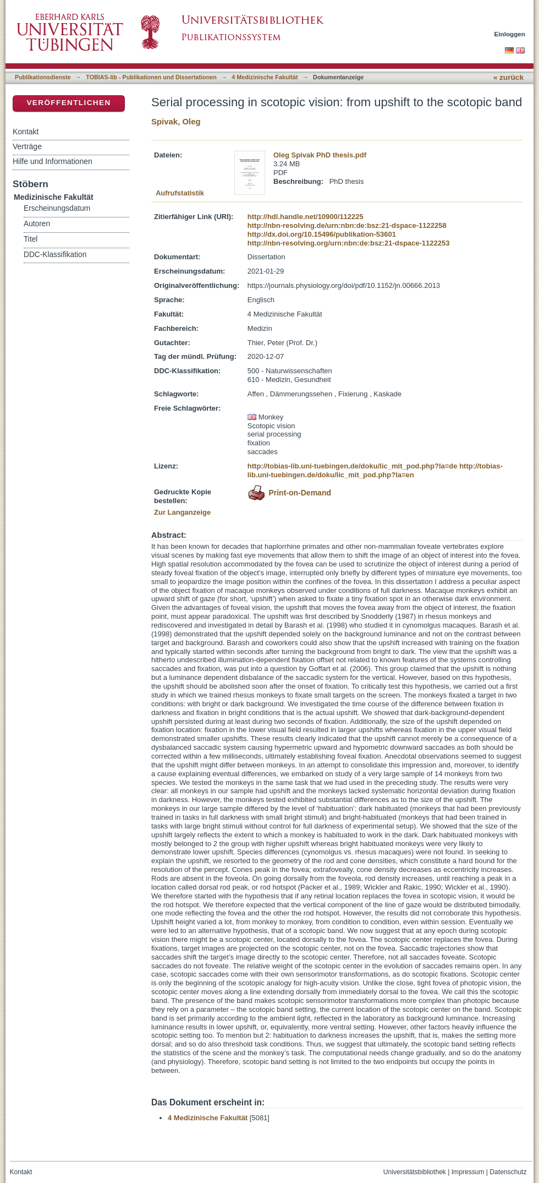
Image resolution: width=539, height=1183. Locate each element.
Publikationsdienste (43, 77)
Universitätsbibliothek (414, 1172)
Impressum (468, 1172)
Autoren (37, 224)
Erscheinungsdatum (57, 208)
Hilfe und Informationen (52, 161)
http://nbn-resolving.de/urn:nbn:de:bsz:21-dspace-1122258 (347, 225)
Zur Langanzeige (182, 512)
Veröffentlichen (68, 103)
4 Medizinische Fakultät (265, 77)
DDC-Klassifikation (55, 254)
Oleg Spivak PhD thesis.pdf (319, 155)
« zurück (508, 77)
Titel (30, 239)
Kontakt (25, 131)
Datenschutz (508, 1172)
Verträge (27, 146)
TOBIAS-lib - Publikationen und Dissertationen (151, 77)
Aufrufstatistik (180, 193)
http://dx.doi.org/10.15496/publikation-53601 (322, 234)
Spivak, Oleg (176, 121)
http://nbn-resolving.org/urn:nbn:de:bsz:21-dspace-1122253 (349, 243)
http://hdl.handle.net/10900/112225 (306, 216)
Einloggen (510, 33)
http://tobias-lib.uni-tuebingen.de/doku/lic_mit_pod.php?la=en (375, 470)
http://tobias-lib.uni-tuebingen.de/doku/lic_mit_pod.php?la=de (353, 466)
